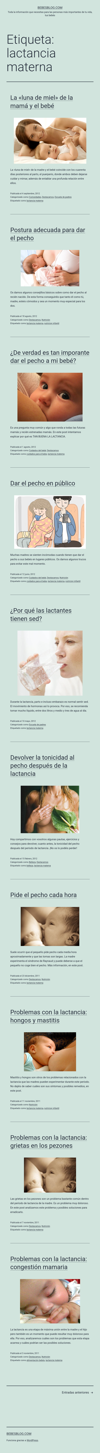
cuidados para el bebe (37, 454)
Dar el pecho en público (42, 483)
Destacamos (48, 197)
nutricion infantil (51, 323)
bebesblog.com (50, 7)
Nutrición (46, 320)
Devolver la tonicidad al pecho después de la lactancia (42, 766)
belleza (30, 865)
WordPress (32, 1440)
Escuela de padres (63, 197)
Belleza (32, 862)
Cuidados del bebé (37, 450)
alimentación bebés (36, 1360)
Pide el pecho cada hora (43, 895)
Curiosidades (35, 197)
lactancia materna (35, 200)
